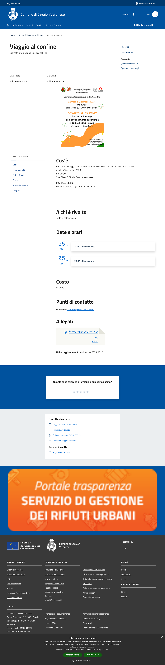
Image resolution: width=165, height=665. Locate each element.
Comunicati (126, 574)
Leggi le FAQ (50, 623)
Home (12, 34)
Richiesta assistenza (54, 627)
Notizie (124, 569)
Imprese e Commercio (54, 583)
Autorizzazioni (89, 592)
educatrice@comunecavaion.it (80, 309)
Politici (10, 588)
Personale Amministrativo (18, 592)
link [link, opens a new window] (107, 649)
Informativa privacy (91, 618)
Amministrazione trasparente (96, 613)
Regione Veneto (13, 3)
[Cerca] (155, 14)
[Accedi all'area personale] (145, 3)
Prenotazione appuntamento (57, 613)
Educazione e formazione (94, 569)
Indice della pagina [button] (20, 156)
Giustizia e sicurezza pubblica (96, 574)
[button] (82, 660)
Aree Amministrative (16, 574)
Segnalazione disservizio (55, 618)
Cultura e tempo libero (54, 574)
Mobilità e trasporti (53, 600)
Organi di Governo (15, 569)
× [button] (162, 637)
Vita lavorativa (51, 579)
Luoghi (124, 591)
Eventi (40, 34)
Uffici (9, 579)
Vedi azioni (128, 52)
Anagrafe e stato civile (54, 569)
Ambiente (87, 583)
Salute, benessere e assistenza (96, 588)
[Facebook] (132, 14)
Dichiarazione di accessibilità (95, 627)
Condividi (127, 47)
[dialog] (82, 649)
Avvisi (123, 579)
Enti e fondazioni (14, 583)
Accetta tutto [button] (72, 655)
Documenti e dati (14, 597)
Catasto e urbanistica (54, 591)
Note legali (87, 623)
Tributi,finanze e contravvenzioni (97, 578)
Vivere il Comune (26, 34)
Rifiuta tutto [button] (93, 655)
